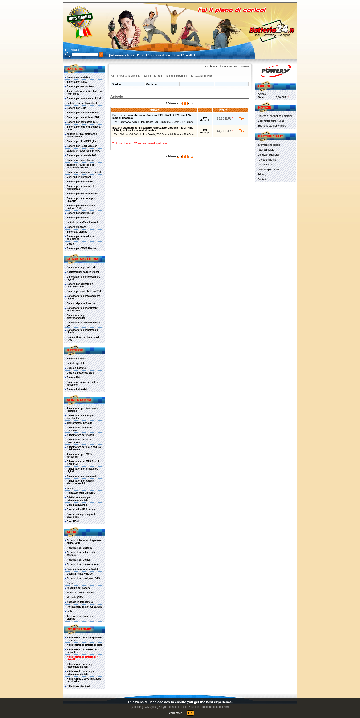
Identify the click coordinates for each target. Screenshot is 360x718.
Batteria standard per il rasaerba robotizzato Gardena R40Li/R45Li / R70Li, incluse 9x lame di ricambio (152, 129)
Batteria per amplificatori (80, 213)
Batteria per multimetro (80, 181)
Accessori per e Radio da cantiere (81, 553)
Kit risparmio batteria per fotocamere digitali (81, 665)
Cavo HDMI (73, 521)
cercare (72, 50)
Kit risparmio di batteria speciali (84, 645)
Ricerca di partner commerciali (275, 115)
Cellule (70, 243)
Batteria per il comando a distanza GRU (81, 207)
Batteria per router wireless (82, 146)
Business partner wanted (272, 125)
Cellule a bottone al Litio (80, 372)
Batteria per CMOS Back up (82, 248)
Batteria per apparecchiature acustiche (83, 383)
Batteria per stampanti (79, 177)
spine (70, 488)
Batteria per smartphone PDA (83, 117)
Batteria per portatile (78, 77)
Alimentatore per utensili (80, 435)
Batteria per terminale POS (82, 155)
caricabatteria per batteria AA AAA (83, 338)
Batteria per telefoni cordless (83, 112)
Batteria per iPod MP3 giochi (83, 141)
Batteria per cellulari (78, 217)
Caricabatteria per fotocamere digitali (83, 278)
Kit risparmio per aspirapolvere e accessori (84, 638)
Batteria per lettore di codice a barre (83, 128)
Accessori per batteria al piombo (80, 617)
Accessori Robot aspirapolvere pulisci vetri (84, 541)
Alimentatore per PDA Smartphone (79, 441)
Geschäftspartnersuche (271, 120)
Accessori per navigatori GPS (83, 578)
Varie (69, 611)
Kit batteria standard (78, 686)
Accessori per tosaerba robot (83, 564)
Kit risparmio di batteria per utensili (82, 658)
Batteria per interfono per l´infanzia (81, 199)
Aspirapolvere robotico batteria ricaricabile (84, 92)
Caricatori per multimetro (81, 303)
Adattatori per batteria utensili (83, 272)
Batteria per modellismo (80, 160)
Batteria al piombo (77, 231)
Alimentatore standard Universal (79, 429)
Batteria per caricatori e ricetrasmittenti (80, 285)
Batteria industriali (77, 389)
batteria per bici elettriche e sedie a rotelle (82, 135)
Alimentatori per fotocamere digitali (82, 470)
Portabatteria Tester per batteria (84, 606)
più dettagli (204, 118)
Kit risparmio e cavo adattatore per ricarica (84, 680)
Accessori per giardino (79, 547)
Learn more (175, 713)
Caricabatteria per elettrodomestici (77, 316)
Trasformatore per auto (79, 423)
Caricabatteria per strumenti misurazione (82, 309)
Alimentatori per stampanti (82, 476)
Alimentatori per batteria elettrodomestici (80, 482)
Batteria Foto (74, 377)
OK (190, 713)
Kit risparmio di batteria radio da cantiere (83, 650)
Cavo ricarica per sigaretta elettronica (81, 515)
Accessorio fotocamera (80, 602)
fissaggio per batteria (78, 588)
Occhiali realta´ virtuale (80, 574)
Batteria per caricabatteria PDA (84, 291)
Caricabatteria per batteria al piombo (82, 331)
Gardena (245, 66)
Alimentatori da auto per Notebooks (80, 417)
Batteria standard (76, 227)
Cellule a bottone (76, 368)
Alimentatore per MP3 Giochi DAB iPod (83, 462)
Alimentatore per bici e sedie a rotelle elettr (84, 448)
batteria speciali (76, 363)
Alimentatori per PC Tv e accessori (80, 455)
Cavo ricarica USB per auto (82, 509)
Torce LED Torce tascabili (81, 592)
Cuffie (70, 583)
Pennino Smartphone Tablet (82, 569)
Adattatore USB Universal (81, 493)
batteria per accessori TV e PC (84, 150)
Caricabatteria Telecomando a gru (83, 324)
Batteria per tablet (77, 82)
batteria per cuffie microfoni (82, 222)
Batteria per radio (76, 108)
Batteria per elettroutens (80, 86)
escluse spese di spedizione (152, 143)
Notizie (264, 107)
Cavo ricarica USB (77, 505)
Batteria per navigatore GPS (82, 122)
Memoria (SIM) (75, 597)
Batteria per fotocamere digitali (84, 98)
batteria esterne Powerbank (82, 103)
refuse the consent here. (215, 707)
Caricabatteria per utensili (81, 267)
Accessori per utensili (79, 559)
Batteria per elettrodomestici (83, 193)
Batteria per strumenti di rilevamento (80, 187)
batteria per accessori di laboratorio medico (80, 166)
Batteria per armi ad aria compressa (80, 237)
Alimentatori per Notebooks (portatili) (82, 409)
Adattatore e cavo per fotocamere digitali (79, 498)
